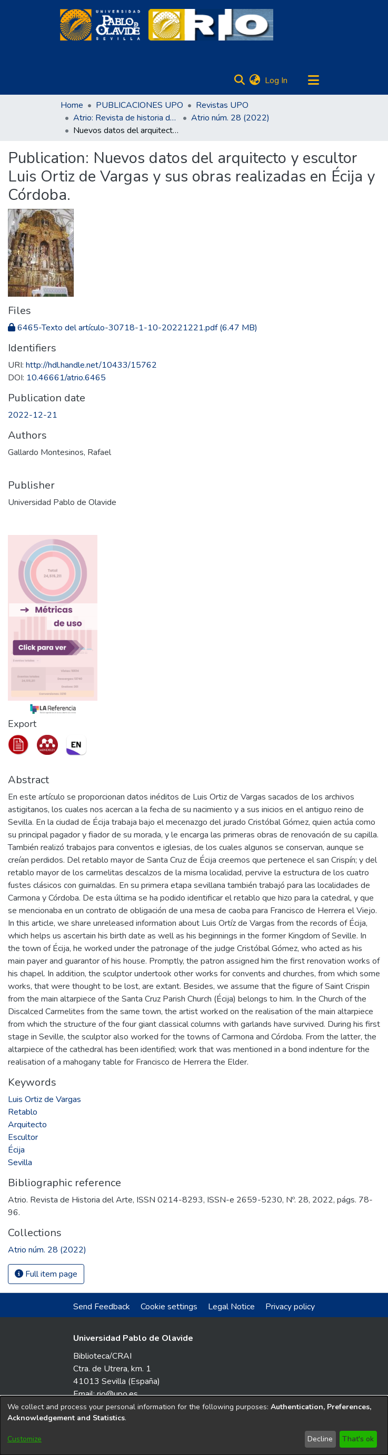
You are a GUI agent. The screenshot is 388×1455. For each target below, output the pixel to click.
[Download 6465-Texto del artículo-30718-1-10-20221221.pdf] (132, 328)
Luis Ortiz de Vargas (44, 1099)
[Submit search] (239, 80)
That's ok (358, 1439)
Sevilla (20, 1162)
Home (72, 105)
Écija (16, 1150)
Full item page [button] (46, 1274)
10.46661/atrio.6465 (66, 377)
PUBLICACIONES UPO (139, 105)
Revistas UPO (222, 105)
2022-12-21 (32, 415)
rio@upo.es (117, 1394)
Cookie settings (169, 1306)
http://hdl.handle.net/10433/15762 (91, 365)
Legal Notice (231, 1306)
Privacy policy (290, 1306)
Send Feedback (101, 1306)
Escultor (23, 1137)
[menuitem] (255, 80)
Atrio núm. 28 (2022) (230, 118)
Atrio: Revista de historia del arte (125, 118)
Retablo (22, 1112)
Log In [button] (276, 80)
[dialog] (194, 1425)
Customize (24, 1439)
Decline (320, 1439)
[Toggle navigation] (314, 80)
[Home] (100, 25)
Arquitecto (27, 1124)
